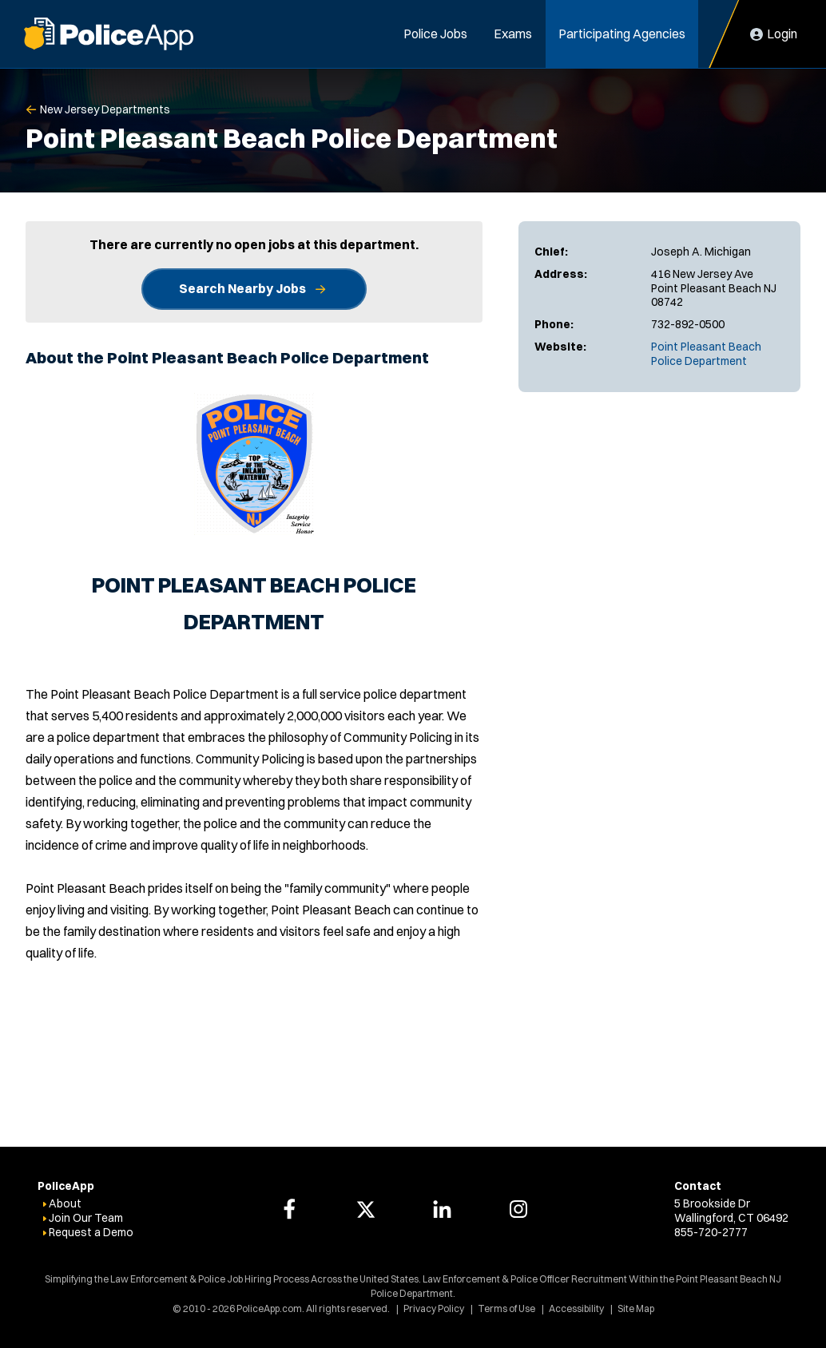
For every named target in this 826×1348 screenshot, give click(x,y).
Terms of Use (506, 1308)
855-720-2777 (711, 1232)
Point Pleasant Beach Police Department (706, 353)
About (65, 1203)
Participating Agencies (621, 34)
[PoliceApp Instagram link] (518, 1209)
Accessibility (576, 1308)
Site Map (636, 1308)
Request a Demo (91, 1232)
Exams (513, 34)
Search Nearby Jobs (242, 288)
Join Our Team (86, 1218)
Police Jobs (435, 34)
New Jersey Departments (105, 109)
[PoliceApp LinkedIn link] (442, 1209)
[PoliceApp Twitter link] (366, 1209)
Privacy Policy (433, 1308)
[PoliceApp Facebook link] (289, 1209)
